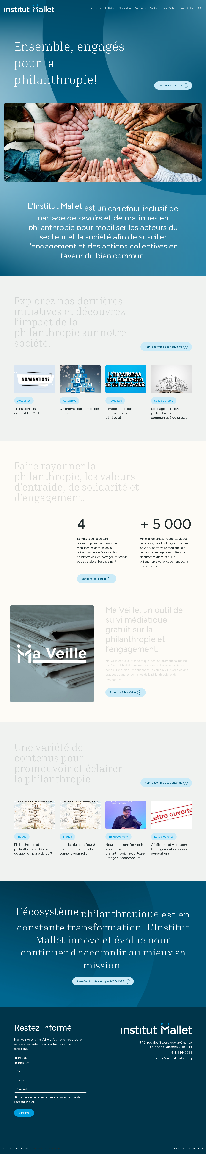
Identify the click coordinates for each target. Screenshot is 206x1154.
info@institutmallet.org (173, 1058)
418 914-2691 (181, 1052)
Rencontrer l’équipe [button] (94, 578)
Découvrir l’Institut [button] (170, 85)
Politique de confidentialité (45, 1148)
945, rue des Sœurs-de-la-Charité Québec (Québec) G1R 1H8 (165, 1044)
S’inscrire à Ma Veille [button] (123, 692)
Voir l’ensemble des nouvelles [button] (163, 346)
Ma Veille (23, 1058)
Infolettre (23, 1062)
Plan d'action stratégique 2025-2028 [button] (100, 981)
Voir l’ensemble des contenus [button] (163, 782)
